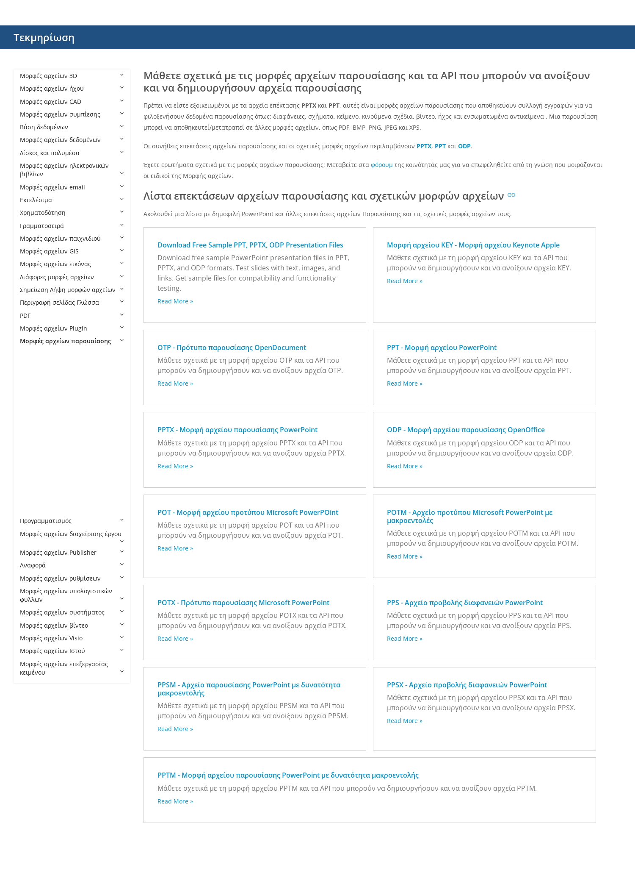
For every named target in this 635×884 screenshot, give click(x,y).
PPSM (36, 457)
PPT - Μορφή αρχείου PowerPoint (442, 347)
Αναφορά (72, 565)
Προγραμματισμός (72, 521)
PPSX (35, 469)
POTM (36, 418)
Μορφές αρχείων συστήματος (72, 612)
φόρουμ (382, 165)
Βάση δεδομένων (72, 127)
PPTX (35, 508)
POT (34, 405)
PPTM (36, 495)
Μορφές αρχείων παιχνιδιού (72, 238)
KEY (33, 367)
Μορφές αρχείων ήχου (72, 88)
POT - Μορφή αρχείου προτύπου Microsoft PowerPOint (247, 512)
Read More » (175, 301)
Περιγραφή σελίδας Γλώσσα (72, 302)
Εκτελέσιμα (72, 200)
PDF (72, 315)
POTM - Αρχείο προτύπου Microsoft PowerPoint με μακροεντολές (469, 516)
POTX (35, 431)
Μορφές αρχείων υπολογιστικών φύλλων (72, 595)
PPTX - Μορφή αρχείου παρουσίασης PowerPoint (237, 429)
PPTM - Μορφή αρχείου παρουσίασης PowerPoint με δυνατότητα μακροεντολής (288, 775)
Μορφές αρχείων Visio (72, 638)
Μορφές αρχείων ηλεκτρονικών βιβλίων (72, 169)
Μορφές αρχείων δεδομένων (72, 140)
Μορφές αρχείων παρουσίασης (72, 341)
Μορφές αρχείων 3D (72, 76)
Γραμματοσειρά (72, 226)
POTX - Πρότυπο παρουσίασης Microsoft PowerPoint (243, 602)
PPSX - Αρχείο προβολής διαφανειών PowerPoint (467, 684)
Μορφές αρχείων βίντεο (72, 625)
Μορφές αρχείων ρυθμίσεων (72, 578)
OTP (34, 392)
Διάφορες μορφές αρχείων (72, 277)
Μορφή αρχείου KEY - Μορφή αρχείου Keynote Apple (473, 245)
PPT (33, 482)
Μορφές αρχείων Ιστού (72, 651)
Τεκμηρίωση (44, 37)
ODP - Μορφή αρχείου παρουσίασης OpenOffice (466, 429)
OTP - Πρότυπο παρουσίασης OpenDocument (231, 347)
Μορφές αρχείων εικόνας (72, 264)
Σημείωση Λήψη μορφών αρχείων (72, 290)
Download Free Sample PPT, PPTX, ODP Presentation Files (250, 245)
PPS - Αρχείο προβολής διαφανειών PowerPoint (465, 602)
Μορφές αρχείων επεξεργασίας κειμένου (72, 668)
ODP (34, 379)
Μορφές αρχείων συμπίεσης (72, 114)
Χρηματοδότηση (72, 212)
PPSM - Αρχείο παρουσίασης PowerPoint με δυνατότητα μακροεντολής (248, 689)
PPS (33, 444)
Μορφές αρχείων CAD (72, 101)
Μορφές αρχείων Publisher (72, 552)
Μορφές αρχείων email (72, 187)
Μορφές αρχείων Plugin (72, 328)
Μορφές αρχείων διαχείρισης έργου (72, 537)
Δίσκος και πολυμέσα (72, 153)
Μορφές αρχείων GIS (72, 251)
